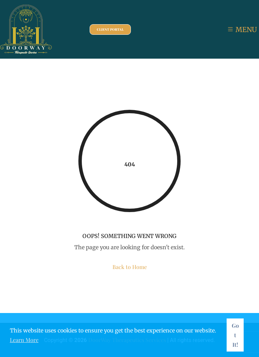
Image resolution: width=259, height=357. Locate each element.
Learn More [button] (24, 339)
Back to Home (129, 266)
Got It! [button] (235, 335)
